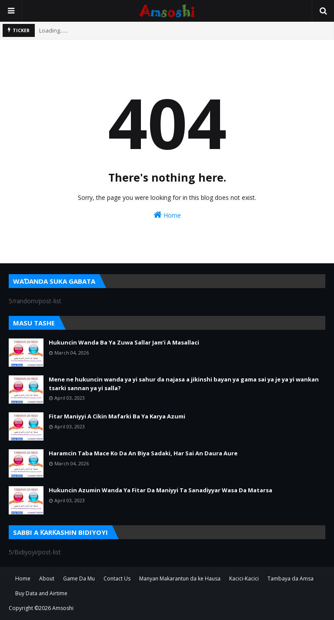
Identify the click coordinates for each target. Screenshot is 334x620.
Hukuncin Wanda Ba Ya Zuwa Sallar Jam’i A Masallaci (124, 342)
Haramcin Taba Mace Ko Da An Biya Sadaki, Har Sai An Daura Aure (143, 453)
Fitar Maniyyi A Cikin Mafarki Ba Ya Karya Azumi (117, 416)
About (46, 578)
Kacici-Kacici (244, 578)
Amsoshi (62, 608)
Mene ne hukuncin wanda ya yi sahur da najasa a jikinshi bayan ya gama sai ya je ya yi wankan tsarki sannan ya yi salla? (184, 383)
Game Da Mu (79, 578)
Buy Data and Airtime (41, 593)
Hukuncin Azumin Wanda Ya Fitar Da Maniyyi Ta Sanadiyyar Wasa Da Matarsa (160, 490)
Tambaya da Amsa (290, 578)
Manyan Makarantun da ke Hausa (179, 578)
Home (167, 214)
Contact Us (117, 578)
